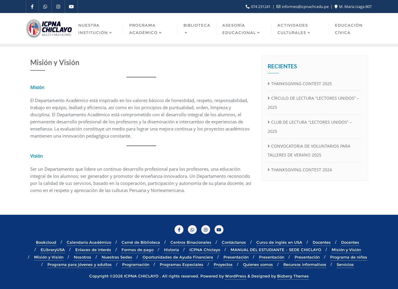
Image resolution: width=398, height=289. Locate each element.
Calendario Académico (89, 242)
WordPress (235, 276)
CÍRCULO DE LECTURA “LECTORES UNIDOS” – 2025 (313, 102)
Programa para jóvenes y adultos (79, 264)
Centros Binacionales (190, 242)
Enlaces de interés (93, 249)
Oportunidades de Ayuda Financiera (178, 257)
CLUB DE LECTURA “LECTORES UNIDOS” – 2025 (310, 126)
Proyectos (223, 264)
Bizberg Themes (293, 276)
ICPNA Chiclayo (204, 249)
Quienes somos (258, 264)
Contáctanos (234, 242)
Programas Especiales (181, 264)
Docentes (322, 242)
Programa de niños (348, 257)
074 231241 (258, 6)
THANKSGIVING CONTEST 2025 (301, 83)
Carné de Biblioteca (141, 242)
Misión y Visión (346, 249)
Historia (171, 249)
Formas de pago (138, 249)
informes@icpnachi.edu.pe (303, 6)
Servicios (345, 264)
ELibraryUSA (53, 249)
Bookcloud (46, 242)
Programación (135, 264)
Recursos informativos (304, 264)
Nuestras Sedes (117, 257)
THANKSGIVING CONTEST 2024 (301, 169)
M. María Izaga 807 (353, 6)
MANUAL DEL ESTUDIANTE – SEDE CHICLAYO (276, 249)
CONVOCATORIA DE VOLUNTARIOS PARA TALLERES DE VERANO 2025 (309, 150)
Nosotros (82, 257)
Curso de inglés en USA (279, 242)
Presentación (236, 257)
